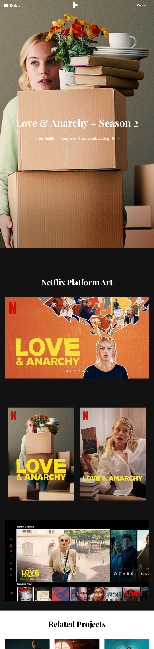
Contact (142, 5)
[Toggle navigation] (13, 5)
